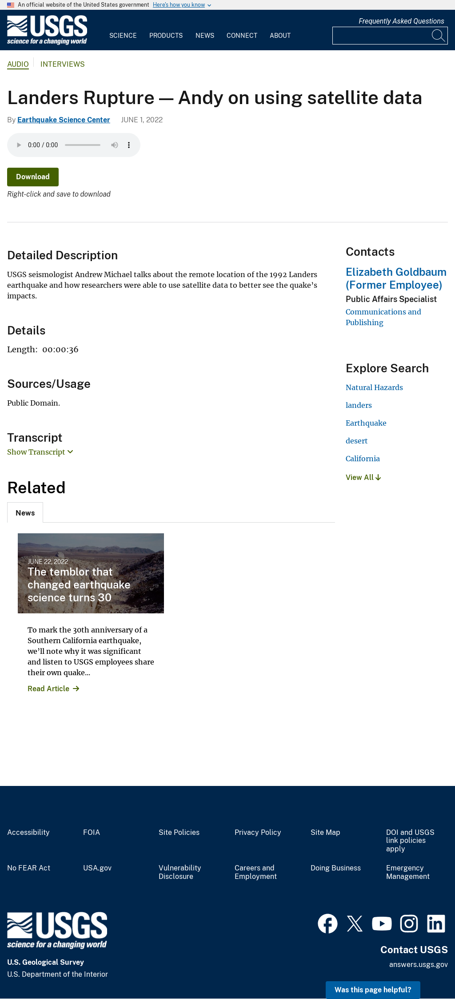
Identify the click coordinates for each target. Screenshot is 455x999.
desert (357, 440)
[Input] (390, 35)
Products (166, 35)
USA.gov (97, 868)
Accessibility (28, 833)
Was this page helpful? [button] (373, 990)
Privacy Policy (258, 833)
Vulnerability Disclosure (180, 872)
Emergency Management (408, 872)
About (280, 35)
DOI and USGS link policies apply (410, 841)
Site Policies (179, 833)
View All (363, 477)
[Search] (439, 35)
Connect (242, 35)
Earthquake (366, 423)
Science (123, 35)
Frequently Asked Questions (401, 21)
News (205, 35)
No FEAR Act (28, 868)
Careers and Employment (256, 872)
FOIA (91, 833)
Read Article (48, 689)
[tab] (25, 512)
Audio (18, 64)
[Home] (47, 43)
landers (359, 405)
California (363, 458)
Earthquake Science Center (63, 120)
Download (33, 177)
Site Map (325, 833)
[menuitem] (123, 30)
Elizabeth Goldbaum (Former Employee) (396, 278)
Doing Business (336, 868)
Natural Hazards (374, 387)
